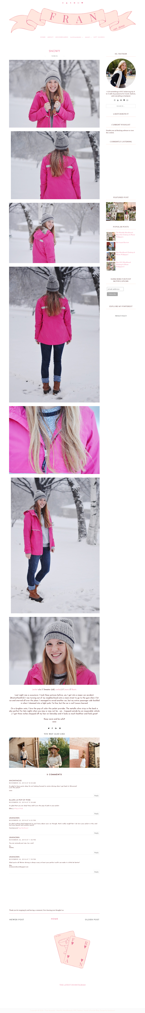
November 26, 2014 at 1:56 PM (22, 840)
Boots (74, 690)
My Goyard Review (122, 242)
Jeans (66, 690)
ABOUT (51, 37)
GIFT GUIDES (99, 37)
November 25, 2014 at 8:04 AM (22, 783)
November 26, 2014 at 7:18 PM (22, 859)
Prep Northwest (23, 828)
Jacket (35, 690)
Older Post (92, 920)
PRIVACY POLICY (121, 316)
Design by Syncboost (107, 1010)
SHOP (87, 37)
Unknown (14, 818)
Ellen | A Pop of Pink (20, 800)
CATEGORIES (75, 37)
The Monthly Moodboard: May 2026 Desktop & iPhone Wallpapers (125, 234)
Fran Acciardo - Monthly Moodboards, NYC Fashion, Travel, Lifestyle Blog (72, 1010)
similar (58, 690)
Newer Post (16, 920)
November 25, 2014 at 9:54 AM (22, 802)
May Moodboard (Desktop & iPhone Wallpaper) (125, 253)
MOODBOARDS (62, 37)
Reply (96, 795)
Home (43, 37)
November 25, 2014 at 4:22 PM (22, 820)
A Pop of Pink (18, 808)
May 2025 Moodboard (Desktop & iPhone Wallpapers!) (123, 264)
